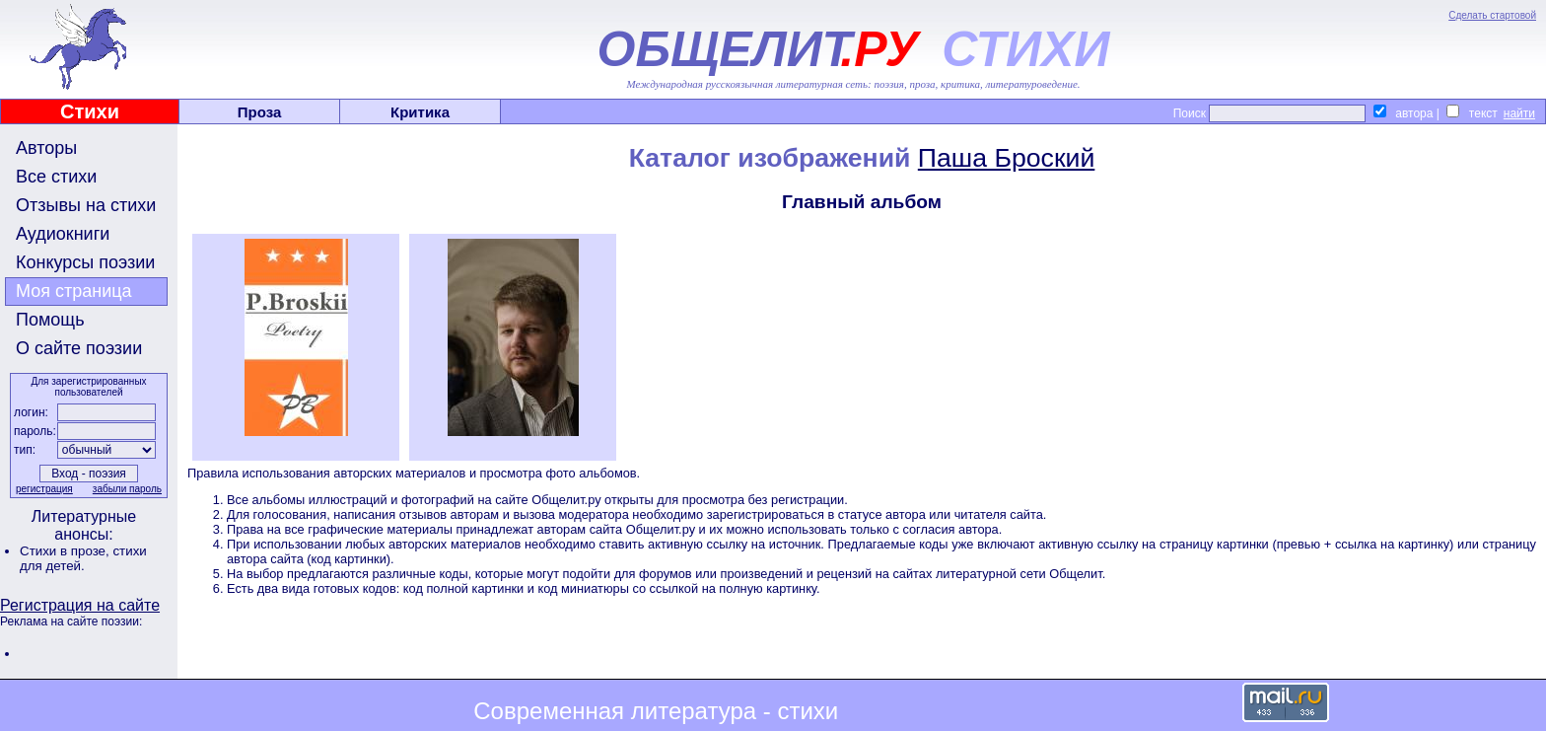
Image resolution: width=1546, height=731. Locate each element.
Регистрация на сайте (80, 605)
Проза (260, 112)
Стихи (89, 111)
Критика (420, 112)
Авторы (46, 148)
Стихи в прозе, (66, 551)
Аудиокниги (62, 234)
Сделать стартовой (1492, 15)
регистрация (44, 488)
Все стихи (56, 176)
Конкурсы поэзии (85, 262)
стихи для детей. (83, 558)
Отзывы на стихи (86, 205)
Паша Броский (1006, 158)
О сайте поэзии (79, 348)
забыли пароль (127, 488)
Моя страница (74, 291)
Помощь (50, 319)
